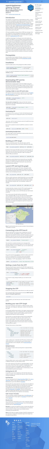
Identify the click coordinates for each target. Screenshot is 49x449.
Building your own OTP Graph (39, 33)
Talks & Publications (27, 434)
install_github (13, 75)
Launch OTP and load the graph (38, 22)
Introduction (37, 6)
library (8, 68)
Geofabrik (23, 381)
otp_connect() (17, 233)
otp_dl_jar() (27, 365)
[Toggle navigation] (41, 1)
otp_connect (13, 240)
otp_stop (8, 296)
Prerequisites (38, 8)
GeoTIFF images (20, 403)
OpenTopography (17, 404)
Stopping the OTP (38, 30)
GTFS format (28, 395)
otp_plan (12, 272)
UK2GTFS (10, 398)
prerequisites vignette (26, 58)
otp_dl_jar (14, 118)
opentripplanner (15, 1)
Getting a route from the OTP (38, 28)
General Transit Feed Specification (23, 24)
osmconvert (12, 389)
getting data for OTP (15, 36)
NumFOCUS (34, 426)
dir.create (8, 99)
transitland (24, 396)
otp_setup (12, 174)
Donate (13, 436)
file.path (14, 98)
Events (19, 431)
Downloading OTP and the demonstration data (39, 14)
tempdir (18, 98)
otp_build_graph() (25, 363)
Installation (37, 10)
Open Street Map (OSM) (23, 379)
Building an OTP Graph (38, 19)
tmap (11, 282)
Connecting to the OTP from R (39, 25)
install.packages (10, 67)
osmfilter (18, 389)
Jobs (13, 434)
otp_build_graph (13, 156)
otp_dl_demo (8, 137)
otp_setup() (18, 366)
